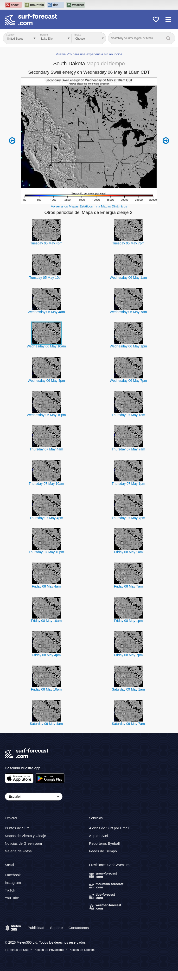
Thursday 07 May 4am (46, 449)
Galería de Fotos (18, 851)
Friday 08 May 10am (46, 621)
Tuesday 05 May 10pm (46, 277)
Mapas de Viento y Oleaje (25, 836)
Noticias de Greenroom (23, 843)
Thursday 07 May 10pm (46, 552)
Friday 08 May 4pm (46, 655)
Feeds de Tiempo (103, 851)
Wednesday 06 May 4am (46, 312)
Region (44, 34)
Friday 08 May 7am (128, 586)
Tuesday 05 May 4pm (46, 243)
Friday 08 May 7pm (128, 655)
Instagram (13, 882)
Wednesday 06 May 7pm (128, 380)
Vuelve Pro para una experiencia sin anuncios (89, 54)
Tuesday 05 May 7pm (128, 243)
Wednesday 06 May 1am (128, 277)
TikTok (10, 890)
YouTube (12, 898)
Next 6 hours (166, 141)
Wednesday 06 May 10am (46, 346)
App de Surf (98, 836)
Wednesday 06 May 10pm (46, 415)
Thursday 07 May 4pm (46, 518)
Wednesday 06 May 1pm (128, 346)
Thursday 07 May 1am (128, 415)
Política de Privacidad (49, 950)
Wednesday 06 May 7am (128, 312)
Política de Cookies (82, 950)
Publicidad (36, 928)
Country (10, 34)
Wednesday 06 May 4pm (46, 380)
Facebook (13, 875)
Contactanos (79, 928)
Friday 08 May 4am (46, 586)
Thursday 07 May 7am (128, 449)
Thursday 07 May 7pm (128, 518)
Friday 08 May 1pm (128, 621)
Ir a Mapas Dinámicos (111, 206)
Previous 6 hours (12, 141)
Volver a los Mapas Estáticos (72, 206)
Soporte (56, 928)
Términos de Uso (17, 950)
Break (77, 34)
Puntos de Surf (17, 828)
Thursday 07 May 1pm (128, 484)
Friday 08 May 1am (128, 552)
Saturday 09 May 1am (128, 689)
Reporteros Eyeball (104, 843)
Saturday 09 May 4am (46, 724)
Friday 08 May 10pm (46, 689)
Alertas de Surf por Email (109, 828)
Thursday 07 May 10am (46, 484)
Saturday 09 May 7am (128, 724)
